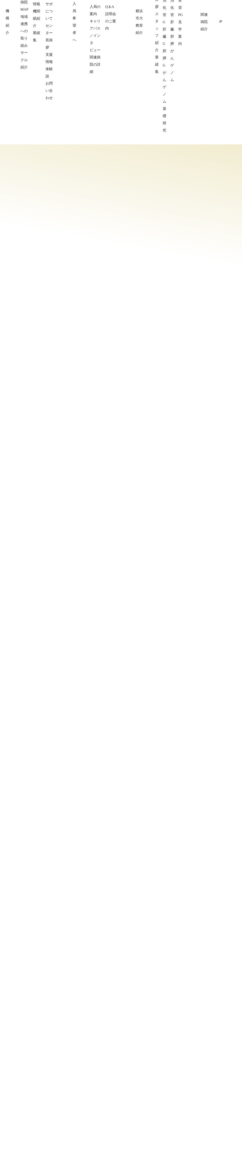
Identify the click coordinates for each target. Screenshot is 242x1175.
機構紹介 (30, 1135)
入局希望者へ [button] (134, 22)
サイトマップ (190, 1145)
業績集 (133, 1121)
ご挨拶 (133, 1106)
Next (223, 585)
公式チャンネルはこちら (24, 1014)
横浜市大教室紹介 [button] (166, 22)
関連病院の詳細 (87, 1121)
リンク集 (187, 1138)
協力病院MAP (33, 1114)
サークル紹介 (33, 1128)
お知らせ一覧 (190, 1130)
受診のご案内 (137, 1135)
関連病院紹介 (198, 22)
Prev (207, 585)
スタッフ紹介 (137, 1114)
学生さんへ (136, 1143)
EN (227, 21)
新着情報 (190, 123)
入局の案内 (84, 1106)
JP (220, 21)
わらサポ (30, 1143)
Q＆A (80, 1128)
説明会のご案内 (87, 1135)
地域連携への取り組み (39, 1121)
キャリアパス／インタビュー (96, 1114)
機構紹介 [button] (110, 22)
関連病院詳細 (190, 1106)
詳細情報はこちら (176, 372)
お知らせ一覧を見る (210, 698)
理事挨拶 (30, 1106)
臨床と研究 (136, 1128)
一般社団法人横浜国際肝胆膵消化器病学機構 (57, 8)
